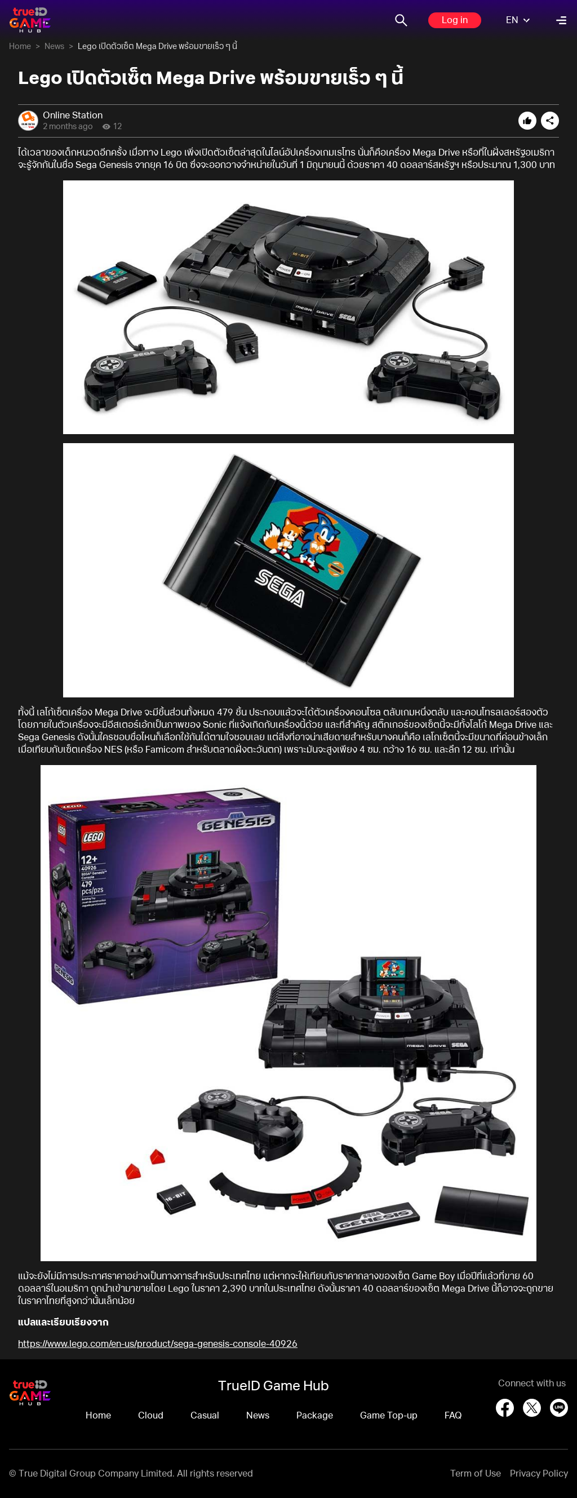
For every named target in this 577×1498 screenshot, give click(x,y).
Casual (204, 1415)
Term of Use (475, 1473)
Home (20, 47)
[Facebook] (505, 1408)
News (54, 47)
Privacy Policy (539, 1473)
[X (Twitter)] (532, 1408)
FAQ (453, 1415)
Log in (455, 20)
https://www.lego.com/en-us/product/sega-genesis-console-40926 (158, 1344)
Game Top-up (389, 1415)
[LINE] (559, 1408)
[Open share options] (550, 121)
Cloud (150, 1415)
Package (314, 1415)
